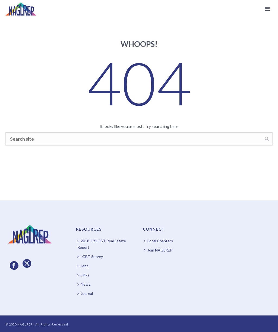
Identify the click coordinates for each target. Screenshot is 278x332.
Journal (85, 293)
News (83, 284)
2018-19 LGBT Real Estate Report (101, 244)
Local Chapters (158, 240)
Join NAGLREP (158, 250)
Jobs (83, 265)
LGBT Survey (90, 256)
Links (83, 275)
